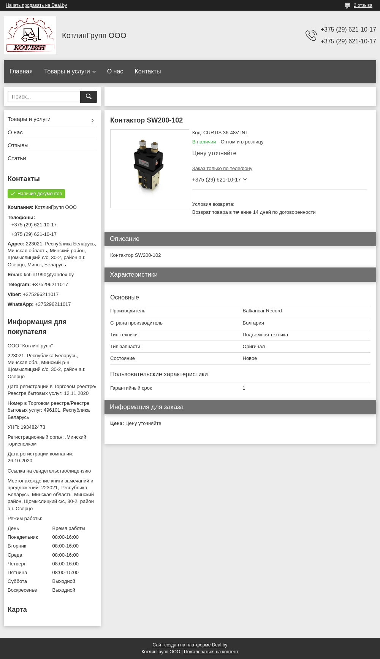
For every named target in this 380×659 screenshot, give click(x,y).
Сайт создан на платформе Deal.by (190, 645)
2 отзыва (363, 5)
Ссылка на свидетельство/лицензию (49, 471)
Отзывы (18, 145)
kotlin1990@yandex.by (49, 274)
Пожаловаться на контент (211, 651)
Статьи (17, 158)
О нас (115, 71)
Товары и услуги (67, 71)
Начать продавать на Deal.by (36, 5)
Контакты (148, 71)
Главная (21, 71)
